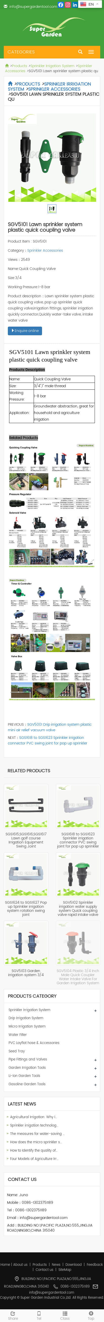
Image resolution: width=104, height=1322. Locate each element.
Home (5, 1265)
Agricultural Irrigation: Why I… (33, 1117)
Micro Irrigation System (27, 1026)
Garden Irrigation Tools (27, 1068)
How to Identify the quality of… (33, 1150)
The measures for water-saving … (37, 1134)
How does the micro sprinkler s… (36, 1142)
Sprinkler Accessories (54, 89)
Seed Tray (17, 1051)
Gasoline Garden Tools (27, 1084)
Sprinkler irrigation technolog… (34, 1125)
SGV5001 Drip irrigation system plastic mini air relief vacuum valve (50, 727)
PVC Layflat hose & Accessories (34, 1043)
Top (91, 1315)
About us (20, 1265)
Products (19, 66)
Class (65, 1315)
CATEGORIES (21, 52)
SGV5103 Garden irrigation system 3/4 (26, 973)
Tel (39, 1315)
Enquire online (25, 331)
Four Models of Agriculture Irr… (34, 1159)
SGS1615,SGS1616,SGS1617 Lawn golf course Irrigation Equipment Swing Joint (26, 840)
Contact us (44, 1270)
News (56, 1265)
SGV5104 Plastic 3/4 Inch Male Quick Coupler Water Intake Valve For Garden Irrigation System (78, 977)
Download (74, 1265)
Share (13, 1315)
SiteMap (64, 1270)
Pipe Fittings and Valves (28, 1059)
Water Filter (18, 1035)
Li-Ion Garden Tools (24, 1076)
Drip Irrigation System (26, 1018)
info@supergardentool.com (33, 7)
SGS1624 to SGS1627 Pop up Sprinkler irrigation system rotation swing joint (26, 909)
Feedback (95, 1265)
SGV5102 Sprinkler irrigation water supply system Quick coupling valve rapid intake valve (78, 909)
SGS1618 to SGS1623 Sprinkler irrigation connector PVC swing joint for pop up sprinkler (47, 740)
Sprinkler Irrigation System (52, 66)
